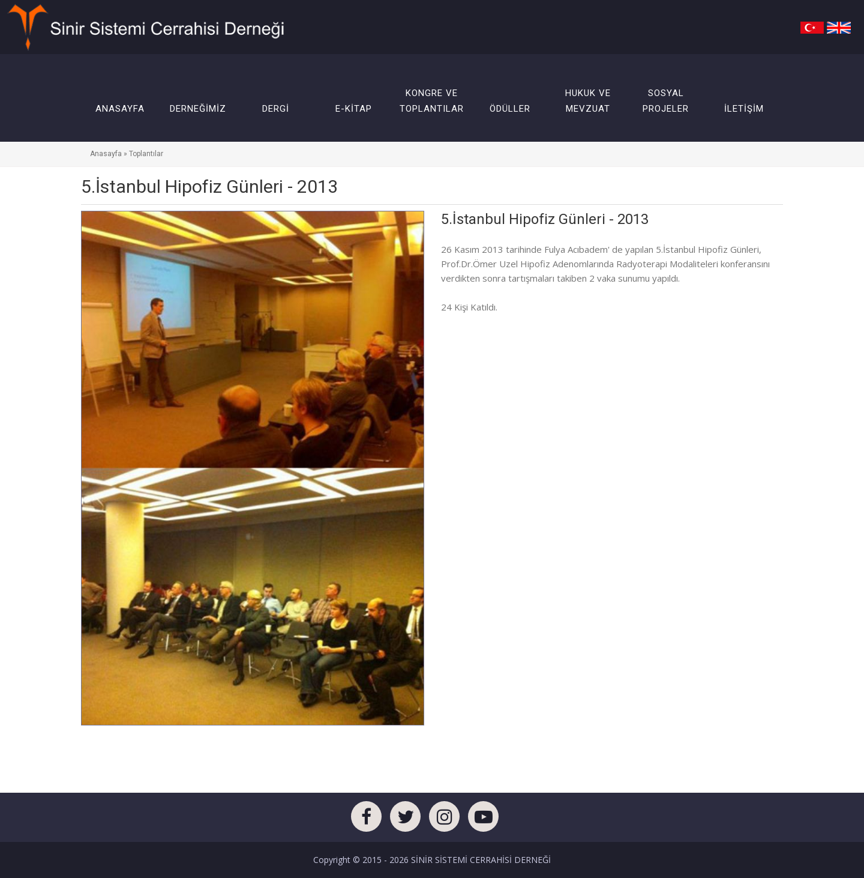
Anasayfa (106, 154)
